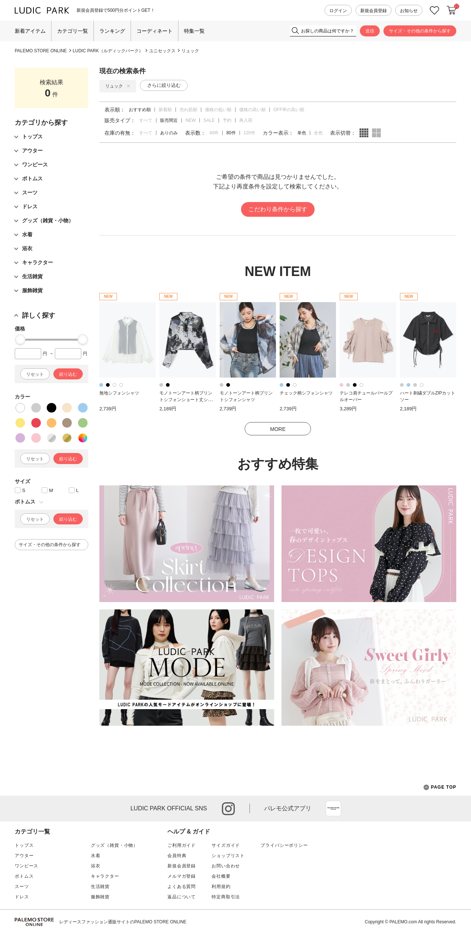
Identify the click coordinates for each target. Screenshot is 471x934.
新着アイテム (30, 31)
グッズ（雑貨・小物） (114, 845)
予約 (227, 120)
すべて (145, 120)
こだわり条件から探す (277, 209)
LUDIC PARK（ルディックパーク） (108, 51)
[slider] (20, 339)
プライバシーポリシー (284, 845)
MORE (278, 429)
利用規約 (221, 886)
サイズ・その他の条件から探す (420, 30)
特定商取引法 (226, 896)
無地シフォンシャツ (119, 393)
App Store (333, 808)
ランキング (112, 31)
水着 (95, 855)
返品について (181, 896)
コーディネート (155, 31)
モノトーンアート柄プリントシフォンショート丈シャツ (185, 399)
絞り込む (68, 374)
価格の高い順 (252, 109)
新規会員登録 (373, 10)
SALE (209, 120)
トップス (24, 845)
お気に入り (434, 10)
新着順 (165, 109)
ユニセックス (162, 51)
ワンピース (26, 865)
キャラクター (105, 876)
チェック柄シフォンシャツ (306, 393)
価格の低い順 (218, 109)
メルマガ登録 (181, 876)
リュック (190, 51)
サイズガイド (226, 845)
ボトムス (24, 876)
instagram (228, 808)
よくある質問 (181, 886)
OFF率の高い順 (288, 109)
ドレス (22, 896)
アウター (24, 855)
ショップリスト (228, 855)
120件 (249, 132)
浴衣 (95, 865)
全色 (318, 132)
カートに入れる (451, 10)
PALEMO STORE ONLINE (41, 51)
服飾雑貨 (100, 896)
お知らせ (409, 10)
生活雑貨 (100, 886)
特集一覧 (194, 31)
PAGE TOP (440, 787)
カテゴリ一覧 (72, 31)
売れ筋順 (188, 109)
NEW (190, 120)
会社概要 (221, 876)
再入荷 (245, 120)
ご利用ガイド (181, 845)
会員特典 (176, 855)
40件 (214, 132)
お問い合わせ (226, 865)
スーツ (22, 886)
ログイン (338, 10)
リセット (35, 374)
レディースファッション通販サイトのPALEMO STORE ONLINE (123, 921)
